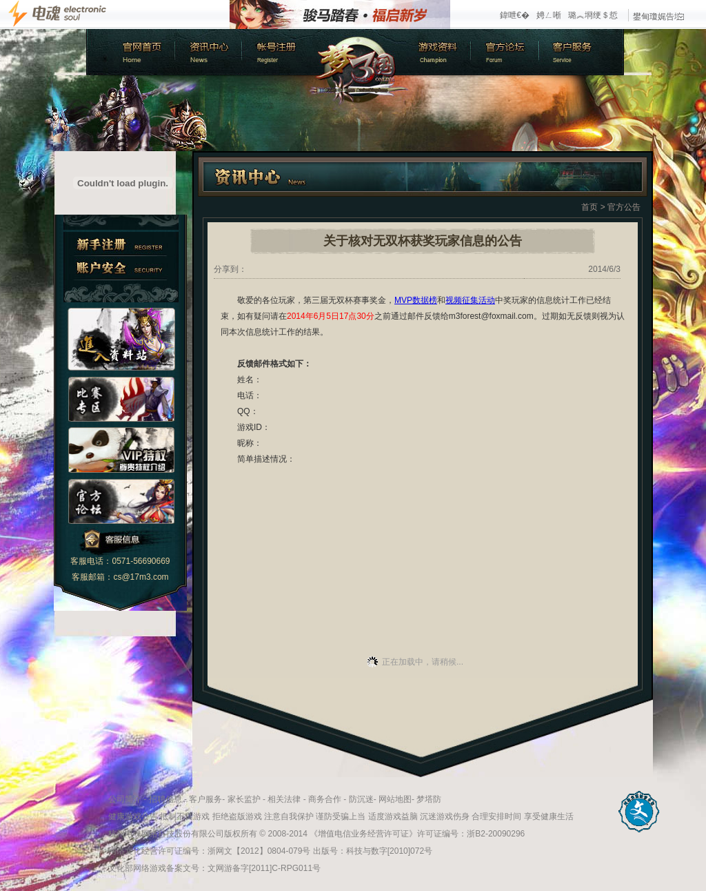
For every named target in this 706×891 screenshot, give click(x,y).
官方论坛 (506, 52)
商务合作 (324, 799)
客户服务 (582, 52)
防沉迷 (361, 799)
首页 (589, 207)
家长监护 (244, 799)
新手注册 (121, 244)
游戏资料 (437, 52)
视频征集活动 (470, 300)
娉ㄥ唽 (548, 15)
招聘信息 (165, 799)
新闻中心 (206, 52)
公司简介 (124, 799)
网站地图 (395, 799)
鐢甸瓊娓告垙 (658, 16)
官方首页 (129, 52)
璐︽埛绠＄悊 (593, 15)
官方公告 (624, 207)
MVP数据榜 (415, 300)
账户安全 (121, 268)
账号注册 (275, 52)
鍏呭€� (515, 15)
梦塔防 (428, 799)
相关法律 (284, 799)
